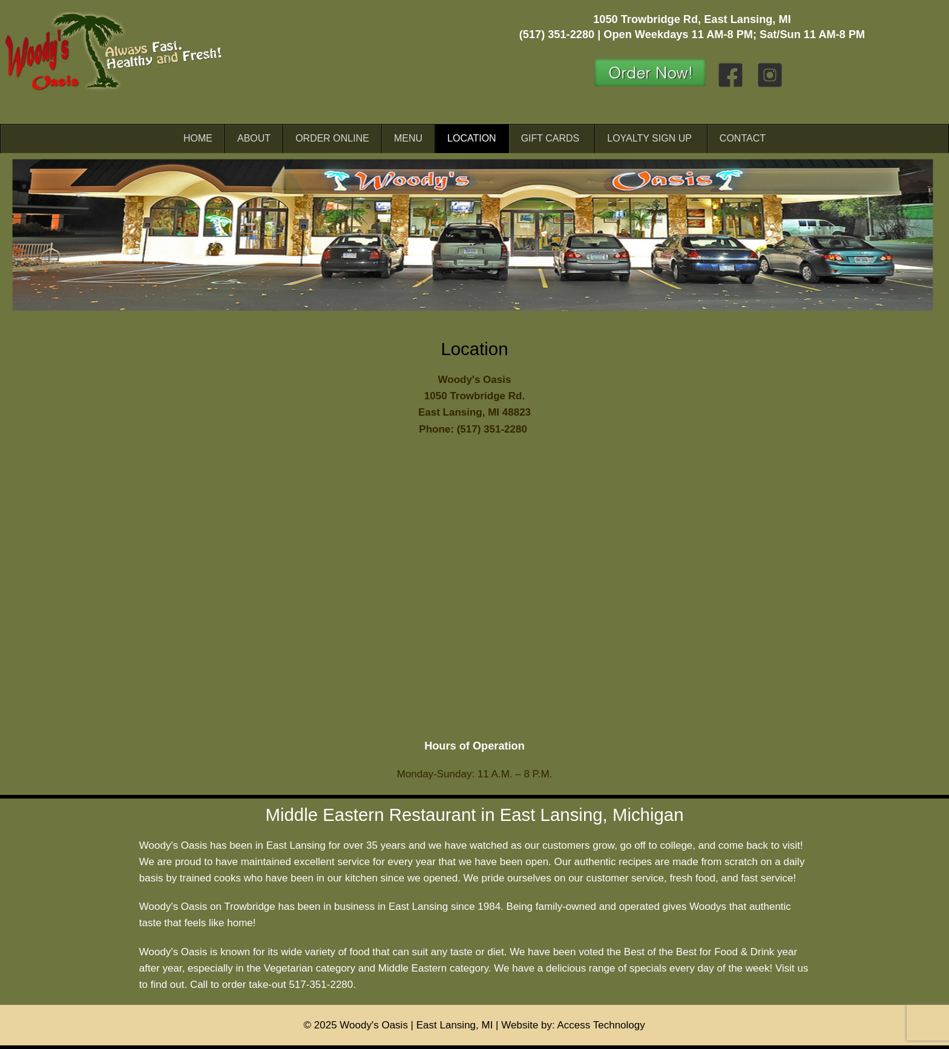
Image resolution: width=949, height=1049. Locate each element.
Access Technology (601, 1025)
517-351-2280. (322, 984)
